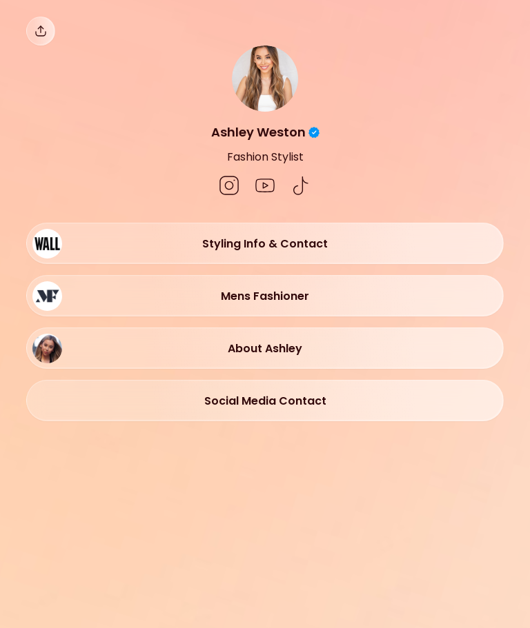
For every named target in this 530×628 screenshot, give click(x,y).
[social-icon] (229, 187)
